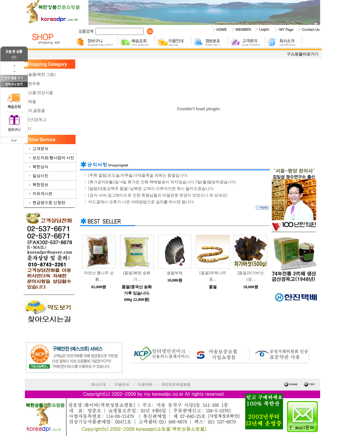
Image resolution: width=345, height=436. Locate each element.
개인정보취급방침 (176, 384)
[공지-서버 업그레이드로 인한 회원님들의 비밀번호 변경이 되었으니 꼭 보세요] (157, 195)
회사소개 (98, 384)
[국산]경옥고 (35, 119)
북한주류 (32, 83)
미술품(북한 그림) (40, 74)
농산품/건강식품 (38, 92)
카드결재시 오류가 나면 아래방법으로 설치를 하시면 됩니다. (141, 202)
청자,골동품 (34, 110)
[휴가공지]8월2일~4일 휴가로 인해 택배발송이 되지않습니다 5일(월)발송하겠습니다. (162, 182)
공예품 (30, 101)
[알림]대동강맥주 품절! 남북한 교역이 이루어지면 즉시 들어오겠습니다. (151, 188)
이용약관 (145, 384)
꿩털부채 (175, 273)
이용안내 (122, 384)
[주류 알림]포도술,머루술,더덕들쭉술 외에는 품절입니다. (138, 175)
